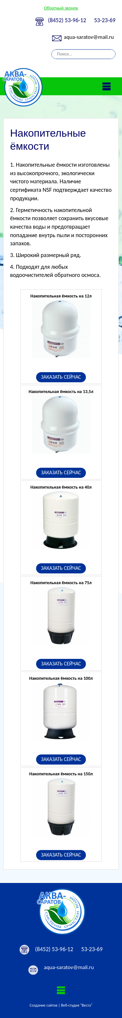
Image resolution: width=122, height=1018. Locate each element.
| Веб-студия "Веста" (75, 1005)
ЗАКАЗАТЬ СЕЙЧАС (61, 377)
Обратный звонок (61, 8)
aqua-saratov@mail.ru (89, 37)
